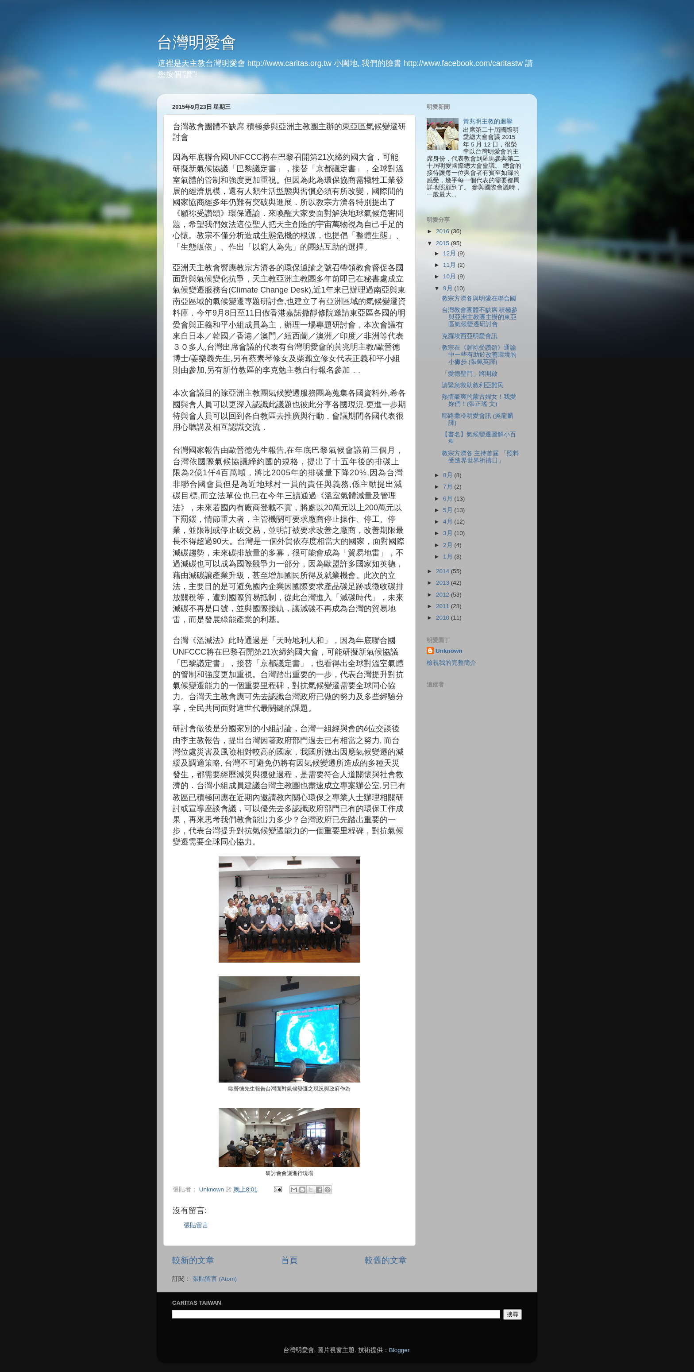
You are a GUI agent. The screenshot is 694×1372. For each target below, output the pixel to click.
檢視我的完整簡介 (451, 662)
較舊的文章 (386, 1260)
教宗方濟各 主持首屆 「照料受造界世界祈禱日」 (481, 457)
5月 (448, 510)
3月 (448, 533)
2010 (443, 617)
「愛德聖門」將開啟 (469, 373)
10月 (450, 276)
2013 (443, 582)
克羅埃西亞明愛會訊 (469, 336)
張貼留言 (196, 1225)
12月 (450, 253)
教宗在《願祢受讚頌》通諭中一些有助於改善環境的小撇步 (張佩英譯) (479, 354)
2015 (443, 243)
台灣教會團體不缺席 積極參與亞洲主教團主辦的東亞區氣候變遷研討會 (480, 317)
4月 (448, 521)
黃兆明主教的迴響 (488, 121)
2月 (448, 545)
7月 (448, 486)
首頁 (289, 1260)
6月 (448, 498)
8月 (448, 475)
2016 (443, 231)
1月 (448, 556)
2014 (443, 571)
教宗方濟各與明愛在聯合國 (479, 298)
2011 (443, 606)
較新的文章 (193, 1260)
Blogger (399, 1350)
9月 (448, 288)
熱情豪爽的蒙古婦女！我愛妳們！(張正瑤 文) (479, 400)
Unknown (449, 650)
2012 (443, 594)
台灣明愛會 (196, 42)
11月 (450, 265)
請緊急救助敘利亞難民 (473, 385)
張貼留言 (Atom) (215, 1279)
